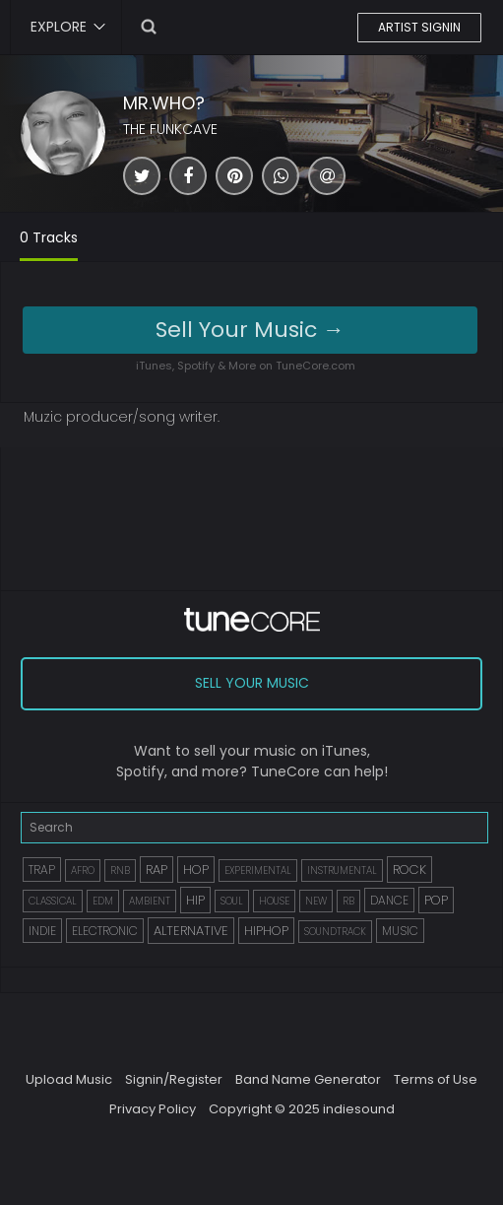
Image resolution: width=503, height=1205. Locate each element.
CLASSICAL (53, 901)
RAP (156, 869)
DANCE (389, 900)
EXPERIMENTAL (257, 870)
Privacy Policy (152, 1109)
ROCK (409, 869)
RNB (120, 870)
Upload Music (69, 1079)
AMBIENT (149, 901)
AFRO (82, 870)
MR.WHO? (164, 103)
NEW (316, 901)
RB (348, 901)
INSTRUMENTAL (342, 870)
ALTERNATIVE (191, 930)
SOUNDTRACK (335, 931)
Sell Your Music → (250, 329)
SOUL (231, 901)
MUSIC (400, 930)
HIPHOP (266, 930)
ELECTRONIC (105, 930)
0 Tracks (49, 237)
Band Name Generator (308, 1079)
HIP (195, 900)
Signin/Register (173, 1079)
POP (436, 900)
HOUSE (274, 901)
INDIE (42, 930)
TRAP (42, 869)
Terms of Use (435, 1079)
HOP (196, 869)
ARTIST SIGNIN (419, 27)
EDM (103, 901)
